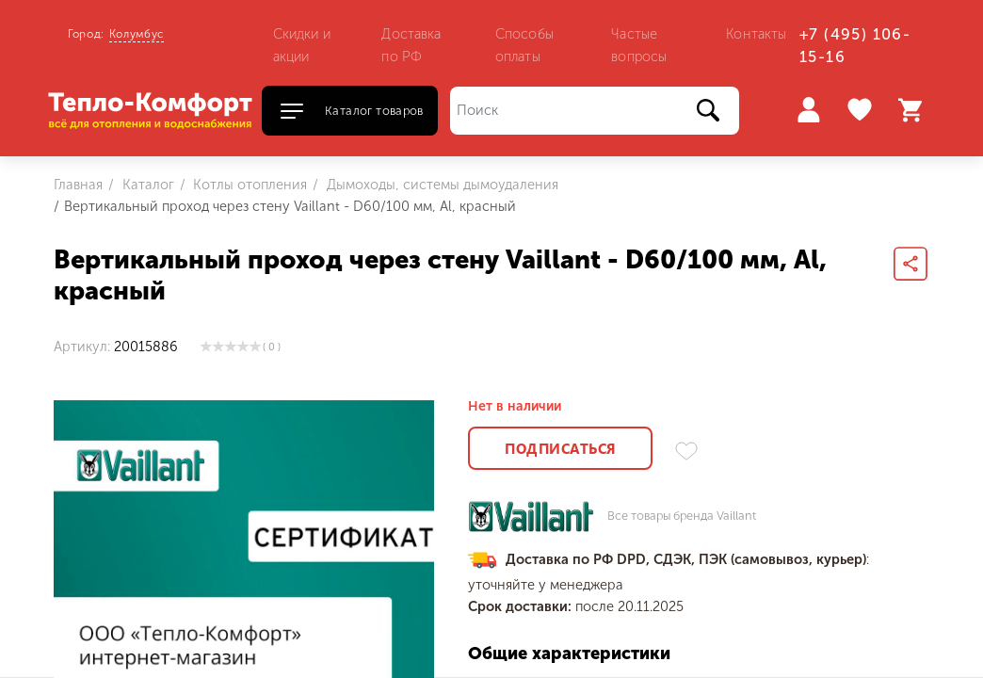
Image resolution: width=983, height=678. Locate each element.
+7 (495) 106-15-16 (854, 45)
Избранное (862, 110)
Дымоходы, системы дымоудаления (440, 184)
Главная (78, 184)
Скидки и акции (301, 45)
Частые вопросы (639, 45)
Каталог (146, 184)
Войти (808, 109)
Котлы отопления (248, 184)
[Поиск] (594, 111)
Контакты (756, 33)
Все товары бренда (681, 516)
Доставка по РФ (411, 45)
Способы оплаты (524, 45)
